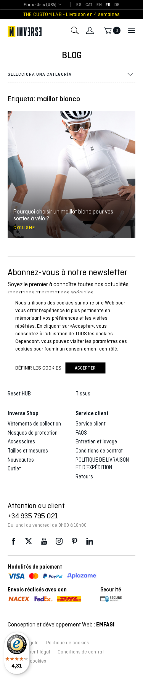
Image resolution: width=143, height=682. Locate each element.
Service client (91, 424)
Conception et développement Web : (61, 624)
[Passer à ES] (78, 5)
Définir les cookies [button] (38, 368)
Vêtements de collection (34, 424)
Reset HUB (19, 393)
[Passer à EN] (98, 5)
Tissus (83, 393)
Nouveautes (21, 460)
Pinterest (74, 541)
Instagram (59, 541)
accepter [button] (85, 368)
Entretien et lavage (96, 441)
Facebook (13, 541)
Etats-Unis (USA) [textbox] (40, 4)
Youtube (44, 541)
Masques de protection (33, 433)
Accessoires (21, 441)
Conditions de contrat (99, 451)
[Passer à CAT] (89, 5)
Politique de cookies (67, 642)
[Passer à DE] (116, 5)
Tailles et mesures (28, 451)
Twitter (28, 541)
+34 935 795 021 (33, 516)
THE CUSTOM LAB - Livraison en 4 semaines (71, 14)
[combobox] (40, 5)
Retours (84, 476)
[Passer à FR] (108, 5)
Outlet (14, 468)
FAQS (81, 433)
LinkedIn (89, 541)
